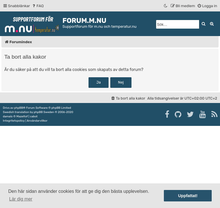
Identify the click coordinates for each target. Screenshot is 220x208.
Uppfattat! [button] (188, 195)
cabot (34, 116)
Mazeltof (22, 116)
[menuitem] (38, 6)
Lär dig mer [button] (20, 199)
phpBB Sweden (44, 112)
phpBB (18, 108)
